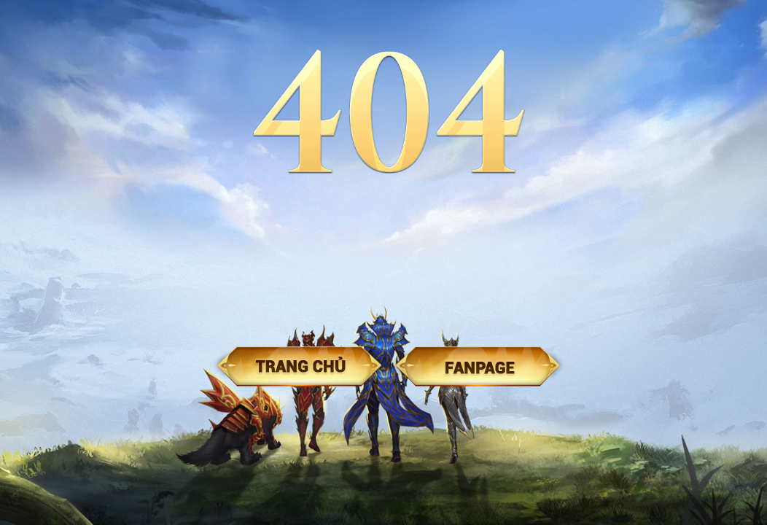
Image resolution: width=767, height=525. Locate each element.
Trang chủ (299, 366)
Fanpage (478, 366)
